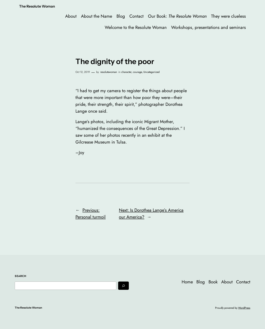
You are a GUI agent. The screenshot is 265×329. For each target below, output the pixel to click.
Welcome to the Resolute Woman (136, 27)
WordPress (244, 308)
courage (137, 72)
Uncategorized (151, 72)
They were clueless (228, 16)
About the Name (96, 16)
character (126, 72)
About (71, 16)
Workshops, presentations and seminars (208, 27)
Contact (136, 16)
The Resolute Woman (37, 6)
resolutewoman (108, 72)
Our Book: (177, 16)
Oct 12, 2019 (82, 72)
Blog (120, 16)
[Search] (123, 286)
